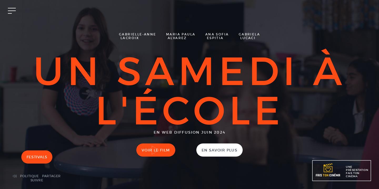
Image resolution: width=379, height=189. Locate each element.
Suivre (37, 180)
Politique (29, 176)
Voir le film (156, 150)
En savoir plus (220, 150)
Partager (51, 176)
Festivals (37, 157)
